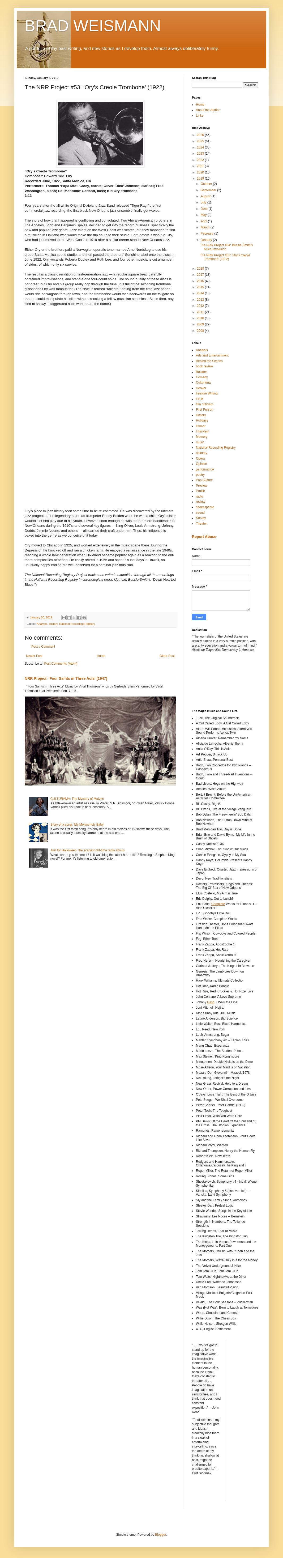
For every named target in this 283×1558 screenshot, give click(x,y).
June (204, 209)
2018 (201, 268)
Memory (201, 437)
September (209, 190)
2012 (201, 306)
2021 (201, 166)
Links (199, 115)
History (53, 623)
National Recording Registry (77, 623)
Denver (201, 388)
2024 (201, 147)
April (204, 221)
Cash (211, 1002)
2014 (201, 293)
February (207, 233)
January (207, 240)
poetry (200, 475)
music (200, 442)
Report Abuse (204, 536)
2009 (201, 324)
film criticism (204, 404)
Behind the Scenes (209, 361)
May (204, 215)
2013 (201, 300)
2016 (201, 281)
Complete (218, 904)
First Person (204, 409)
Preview (201, 485)
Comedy (202, 377)
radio (199, 496)
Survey (201, 518)
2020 (201, 172)
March (206, 227)
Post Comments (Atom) (60, 663)
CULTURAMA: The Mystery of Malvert (77, 799)
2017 (201, 275)
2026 (201, 135)
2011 (201, 312)
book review (204, 366)
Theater (201, 523)
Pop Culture (204, 480)
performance (205, 469)
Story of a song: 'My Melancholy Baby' (77, 824)
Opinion (201, 464)
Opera (200, 458)
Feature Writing (207, 393)
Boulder (201, 372)
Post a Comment (43, 646)
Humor (200, 426)
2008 (201, 331)
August (206, 196)
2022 (201, 160)
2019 (201, 178)
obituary (201, 453)
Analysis (42, 623)
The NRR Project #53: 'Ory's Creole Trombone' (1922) (225, 257)
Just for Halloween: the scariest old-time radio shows (87, 850)
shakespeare (205, 507)
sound (200, 513)
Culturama (203, 382)
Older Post (167, 656)
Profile (200, 491)
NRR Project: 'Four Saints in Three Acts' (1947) (66, 678)
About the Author (208, 110)
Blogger (160, 1534)
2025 (201, 141)
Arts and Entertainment (212, 355)
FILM (199, 399)
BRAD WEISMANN (93, 26)
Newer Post (34, 656)
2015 (201, 287)
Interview (202, 431)
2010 (201, 318)
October (207, 184)
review (200, 502)
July (204, 202)
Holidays (202, 420)
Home (101, 656)
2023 (201, 153)
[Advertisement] (216, 680)
